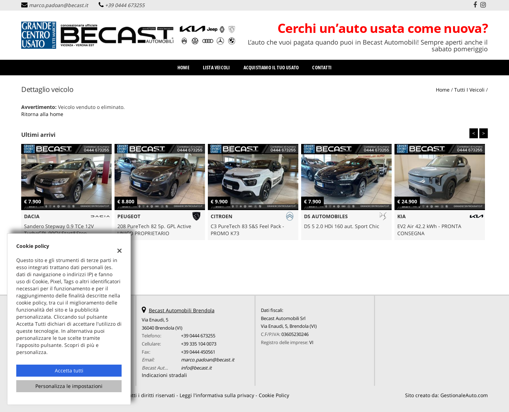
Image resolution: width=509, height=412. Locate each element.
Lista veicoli (216, 67)
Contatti (322, 67)
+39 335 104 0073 (198, 344)
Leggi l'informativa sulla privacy (217, 395)
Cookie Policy (274, 395)
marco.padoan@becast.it (58, 5)
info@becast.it (196, 368)
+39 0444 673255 (125, 5)
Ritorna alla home (42, 114)
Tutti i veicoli (469, 89)
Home (183, 67)
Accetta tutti (69, 370)
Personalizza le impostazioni (69, 386)
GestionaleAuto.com (464, 395)
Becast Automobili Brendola (182, 310)
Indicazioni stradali (164, 375)
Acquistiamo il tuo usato (271, 67)
